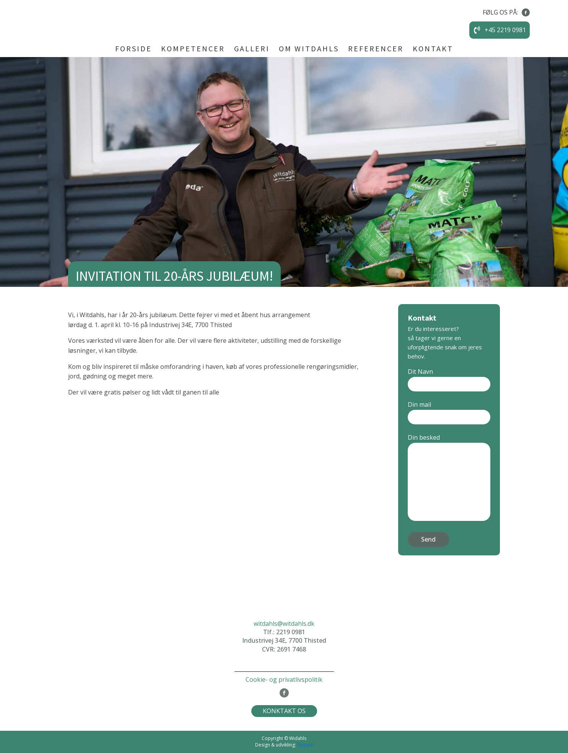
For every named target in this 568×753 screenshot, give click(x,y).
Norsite (305, 745)
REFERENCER (376, 48)
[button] (499, 30)
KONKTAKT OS (284, 711)
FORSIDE (133, 48)
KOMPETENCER (193, 48)
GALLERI (252, 48)
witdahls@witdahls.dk (284, 623)
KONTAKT (433, 48)
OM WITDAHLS (309, 48)
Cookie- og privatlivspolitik (284, 679)
